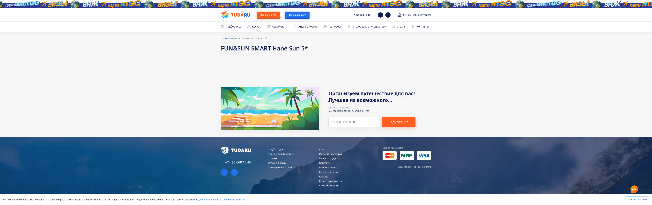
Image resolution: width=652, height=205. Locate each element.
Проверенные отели (280, 167)
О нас (322, 149)
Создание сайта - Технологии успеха (414, 166)
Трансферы (335, 26)
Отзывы (324, 176)
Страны (401, 26)
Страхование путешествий (369, 26)
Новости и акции (329, 172)
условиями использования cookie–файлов (221, 199)
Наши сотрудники (330, 158)
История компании (330, 154)
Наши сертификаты (330, 181)
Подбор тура (234, 26)
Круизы (256, 26)
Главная (225, 38)
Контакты (423, 26)
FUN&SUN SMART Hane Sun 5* (250, 38)
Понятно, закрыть (637, 199)
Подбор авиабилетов (280, 154)
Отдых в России (308, 26)
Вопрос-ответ (327, 167)
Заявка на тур (268, 14)
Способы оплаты (329, 185)
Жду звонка (398, 122)
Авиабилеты (279, 26)
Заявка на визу (297, 14)
